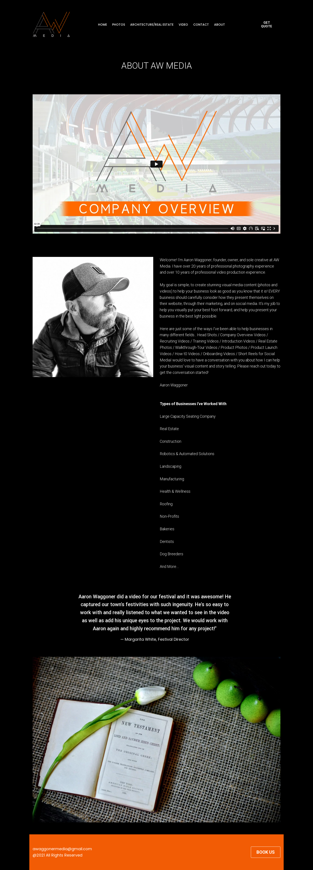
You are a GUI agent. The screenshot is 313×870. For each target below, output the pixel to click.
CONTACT (201, 24)
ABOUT (219, 24)
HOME (102, 24)
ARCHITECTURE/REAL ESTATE (151, 24)
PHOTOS (118, 24)
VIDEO (183, 24)
